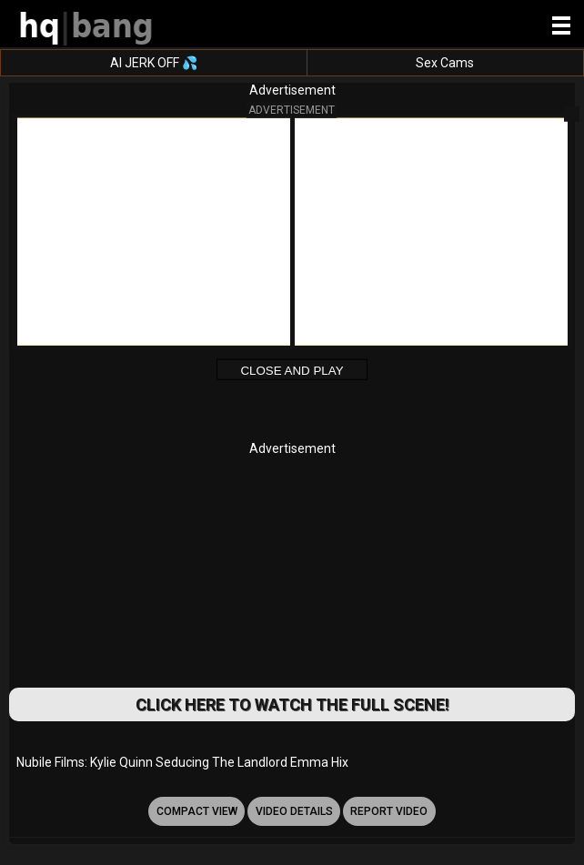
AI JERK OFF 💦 (153, 62)
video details (294, 811)
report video (389, 811)
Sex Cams (445, 62)
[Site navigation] (561, 26)
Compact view (196, 811)
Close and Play (291, 370)
